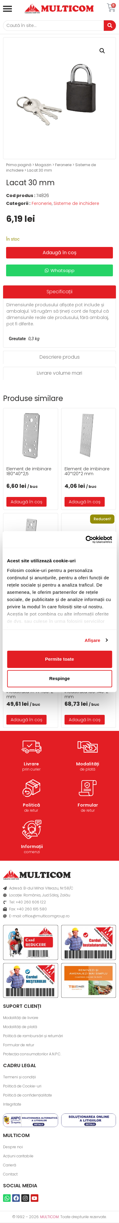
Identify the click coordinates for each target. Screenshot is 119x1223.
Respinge (59, 678)
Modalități (87, 764)
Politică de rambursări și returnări (33, 1035)
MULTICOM (49, 1216)
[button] (102, 50)
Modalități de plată (20, 1026)
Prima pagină (18, 164)
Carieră (9, 1165)
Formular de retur (18, 1044)
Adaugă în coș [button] (26, 502)
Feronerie (63, 164)
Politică (31, 805)
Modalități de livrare (20, 1017)
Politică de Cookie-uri (22, 1086)
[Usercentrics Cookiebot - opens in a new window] (85, 540)
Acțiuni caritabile (18, 1156)
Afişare (92, 640)
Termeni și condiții (19, 1077)
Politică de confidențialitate (27, 1095)
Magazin (43, 164)
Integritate (12, 1104)
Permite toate (59, 659)
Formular (88, 805)
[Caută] (53, 25)
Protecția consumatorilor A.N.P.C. (32, 1054)
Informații (32, 846)
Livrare (31, 764)
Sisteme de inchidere (76, 203)
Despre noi (13, 1146)
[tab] (59, 291)
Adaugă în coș (59, 252)
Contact (10, 1174)
